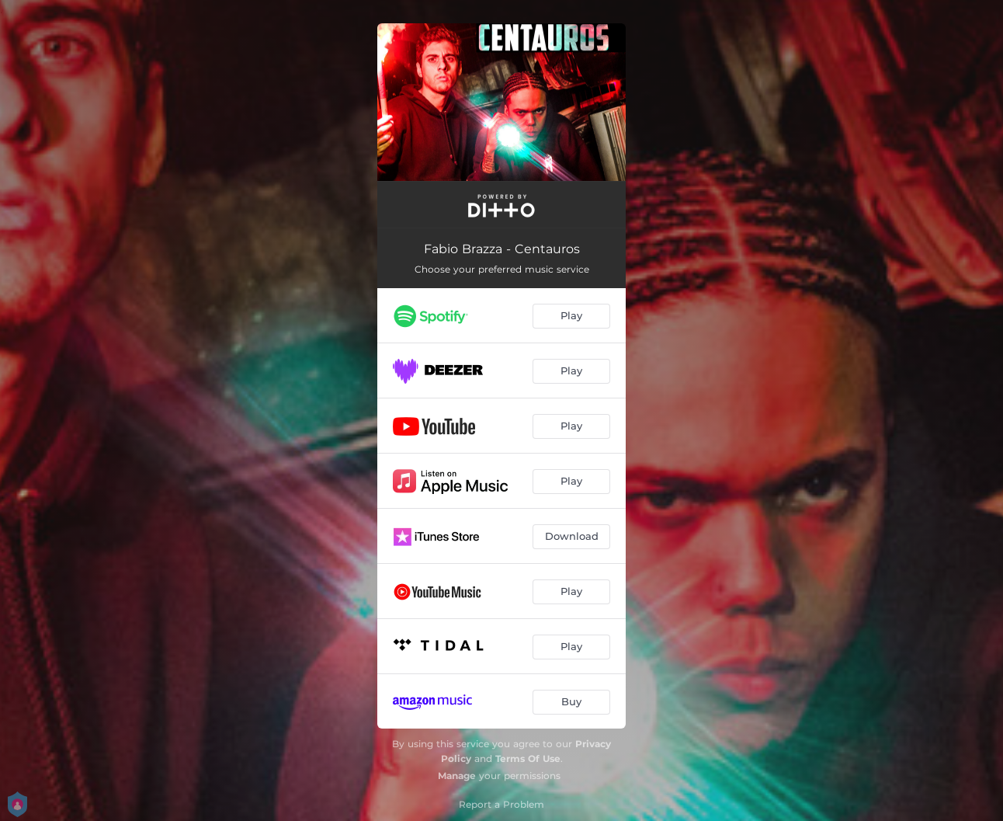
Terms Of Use (527, 758)
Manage (457, 775)
